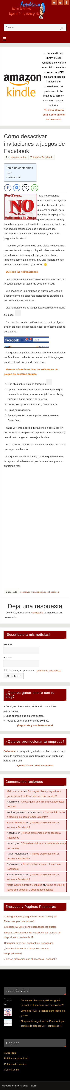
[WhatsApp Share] (34, 187)
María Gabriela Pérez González (24, 884)
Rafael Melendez (16, 822)
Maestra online (18, 157)
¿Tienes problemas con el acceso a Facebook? (30, 959)
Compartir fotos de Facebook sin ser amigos (29, 943)
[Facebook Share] (7, 187)
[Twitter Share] (25, 187)
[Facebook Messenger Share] (16, 187)
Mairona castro (15, 791)
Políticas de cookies (15, 1064)
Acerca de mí (11, 1069)
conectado (37, 612)
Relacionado (14, 177)
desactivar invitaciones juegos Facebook (39, 592)
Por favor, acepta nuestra (32, 670)
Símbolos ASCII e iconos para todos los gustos (30, 926)
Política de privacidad (16, 1058)
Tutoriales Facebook (41, 157)
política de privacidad (48, 670)
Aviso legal (10, 1052)
